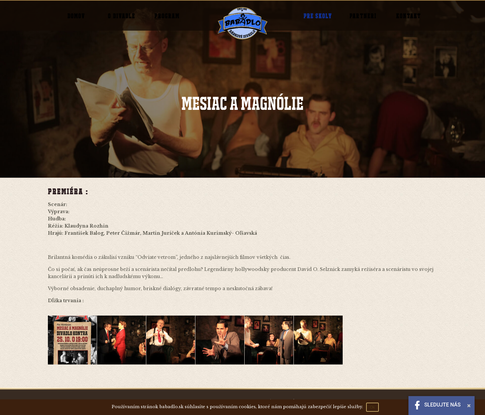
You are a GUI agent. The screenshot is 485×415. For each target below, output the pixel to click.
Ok (372, 407)
